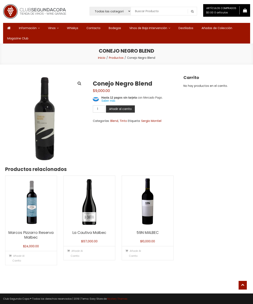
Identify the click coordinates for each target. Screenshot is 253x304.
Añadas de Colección (217, 28)
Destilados (185, 28)
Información (28, 28)
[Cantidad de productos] (99, 109)
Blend (114, 121)
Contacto (93, 28)
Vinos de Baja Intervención (148, 28)
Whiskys (72, 28)
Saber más (108, 100)
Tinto (123, 121)
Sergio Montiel (151, 121)
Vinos (52, 28)
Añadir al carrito (120, 109)
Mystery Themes (117, 298)
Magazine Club (17, 38)
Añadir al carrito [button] (18, 258)
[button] (79, 83)
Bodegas (115, 28)
